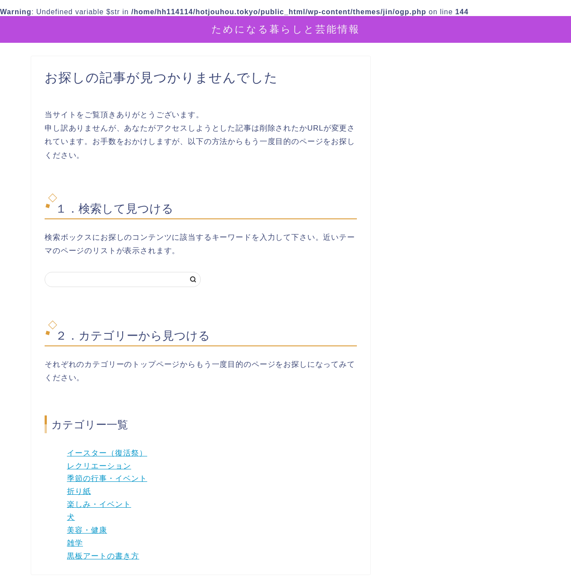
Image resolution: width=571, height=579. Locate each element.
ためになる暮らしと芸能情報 (285, 29)
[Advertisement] (466, 268)
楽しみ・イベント (99, 504)
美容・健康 (87, 530)
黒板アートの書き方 (103, 556)
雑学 (75, 543)
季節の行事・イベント (107, 478)
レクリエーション (99, 466)
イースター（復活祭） (107, 453)
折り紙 (79, 491)
